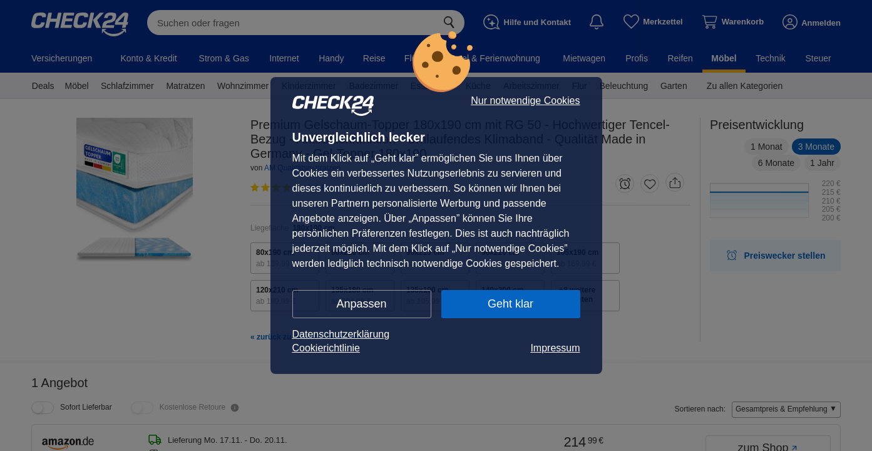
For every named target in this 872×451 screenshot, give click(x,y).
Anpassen (361, 304)
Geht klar (510, 304)
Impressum (555, 348)
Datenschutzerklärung (341, 334)
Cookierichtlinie (326, 348)
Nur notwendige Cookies (525, 101)
